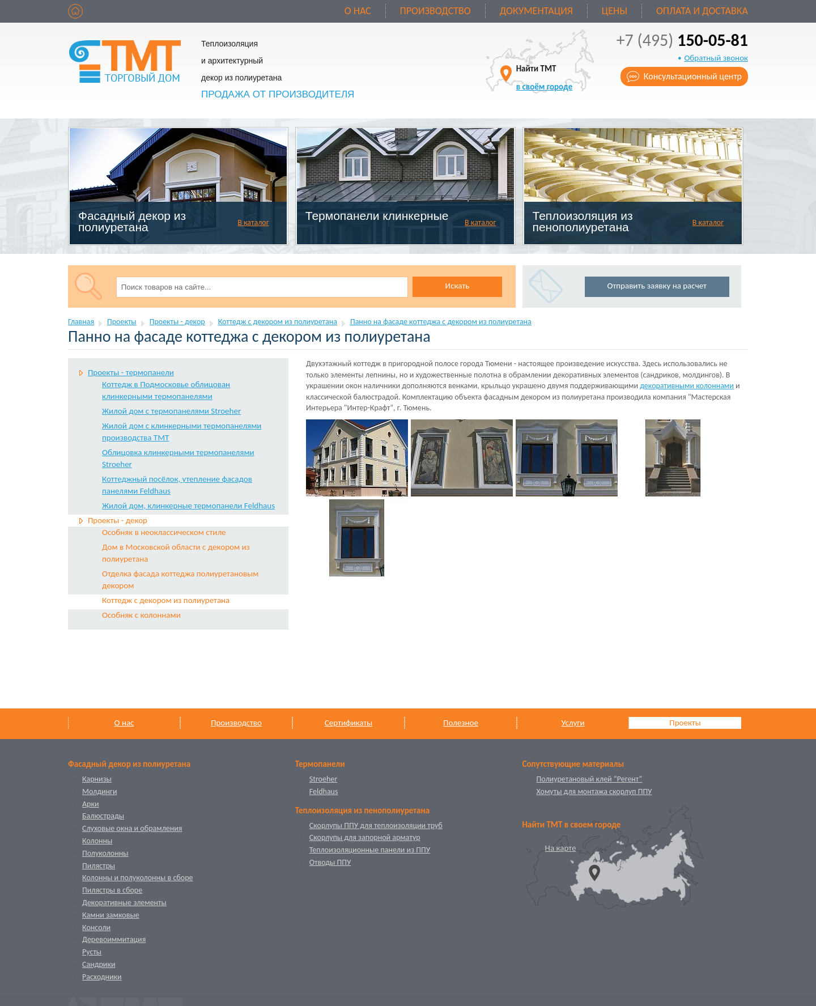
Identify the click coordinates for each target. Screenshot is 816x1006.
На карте (560, 848)
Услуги (572, 723)
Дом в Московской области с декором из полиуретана (176, 553)
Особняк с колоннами (141, 615)
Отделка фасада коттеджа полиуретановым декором (180, 579)
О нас (358, 11)
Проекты (122, 321)
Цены (614, 11)
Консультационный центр (693, 76)
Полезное (460, 723)
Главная (81, 321)
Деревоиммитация (114, 939)
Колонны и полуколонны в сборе (137, 877)
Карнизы (97, 779)
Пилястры (98, 866)
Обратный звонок (716, 58)
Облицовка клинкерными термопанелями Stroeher (178, 458)
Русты (91, 952)
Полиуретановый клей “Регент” (590, 779)
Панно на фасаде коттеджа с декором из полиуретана (441, 321)
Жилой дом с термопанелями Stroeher (171, 411)
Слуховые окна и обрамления (132, 828)
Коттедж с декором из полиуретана (277, 321)
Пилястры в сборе (112, 890)
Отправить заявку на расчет (657, 286)
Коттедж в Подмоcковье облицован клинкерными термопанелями (166, 390)
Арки (90, 804)
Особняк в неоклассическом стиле (164, 532)
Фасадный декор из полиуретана (132, 221)
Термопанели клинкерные (377, 215)
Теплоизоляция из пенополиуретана (583, 221)
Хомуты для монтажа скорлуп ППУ (594, 791)
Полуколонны (105, 853)
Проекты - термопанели (131, 372)
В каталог (253, 222)
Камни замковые (110, 915)
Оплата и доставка (702, 11)
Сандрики (98, 964)
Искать (457, 286)
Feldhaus (323, 791)
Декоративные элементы (124, 902)
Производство (435, 11)
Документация (536, 11)
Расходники (102, 977)
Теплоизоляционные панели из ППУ (369, 850)
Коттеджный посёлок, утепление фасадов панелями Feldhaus (177, 485)
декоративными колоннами (687, 385)
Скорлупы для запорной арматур (364, 837)
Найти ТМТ (544, 77)
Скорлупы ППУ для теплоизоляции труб (376, 825)
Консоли (96, 927)
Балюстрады (103, 816)
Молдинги (99, 791)
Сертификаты (348, 723)
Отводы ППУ (330, 862)
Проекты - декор (177, 321)
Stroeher (323, 779)
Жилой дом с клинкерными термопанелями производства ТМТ (181, 432)
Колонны (97, 841)
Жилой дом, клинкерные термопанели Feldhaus (188, 505)
